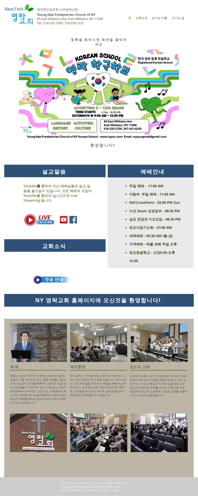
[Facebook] (73, 219)
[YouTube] (63, 219)
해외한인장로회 (48, 9)
